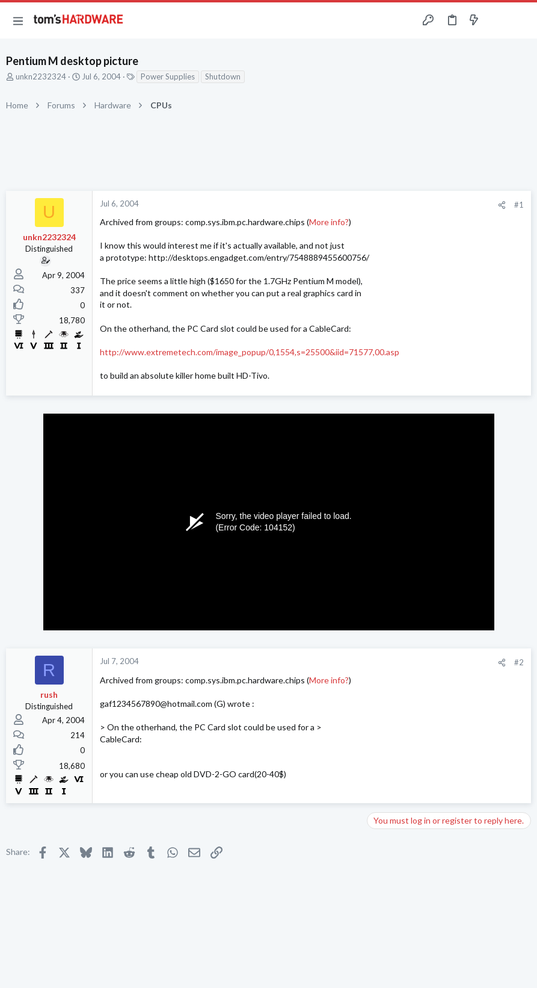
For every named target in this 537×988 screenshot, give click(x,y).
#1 (519, 205)
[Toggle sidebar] (497, 20)
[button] (18, 20)
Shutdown (223, 76)
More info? (329, 222)
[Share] (502, 205)
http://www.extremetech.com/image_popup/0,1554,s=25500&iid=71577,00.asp (249, 352)
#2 (519, 662)
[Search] (521, 20)
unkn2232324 (41, 76)
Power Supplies (168, 76)
